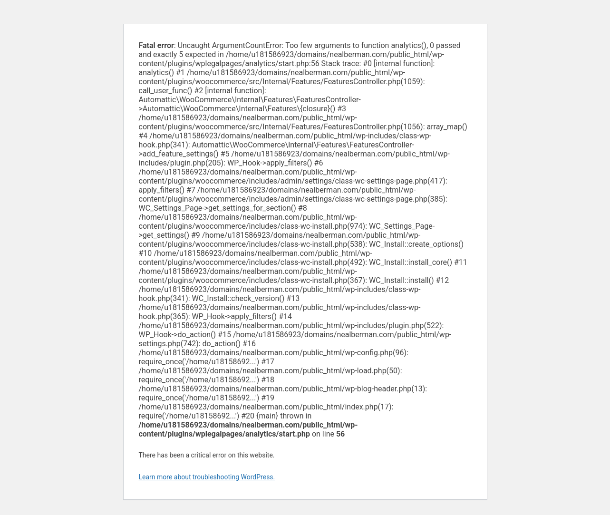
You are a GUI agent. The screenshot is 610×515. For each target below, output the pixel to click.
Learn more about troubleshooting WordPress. (207, 477)
